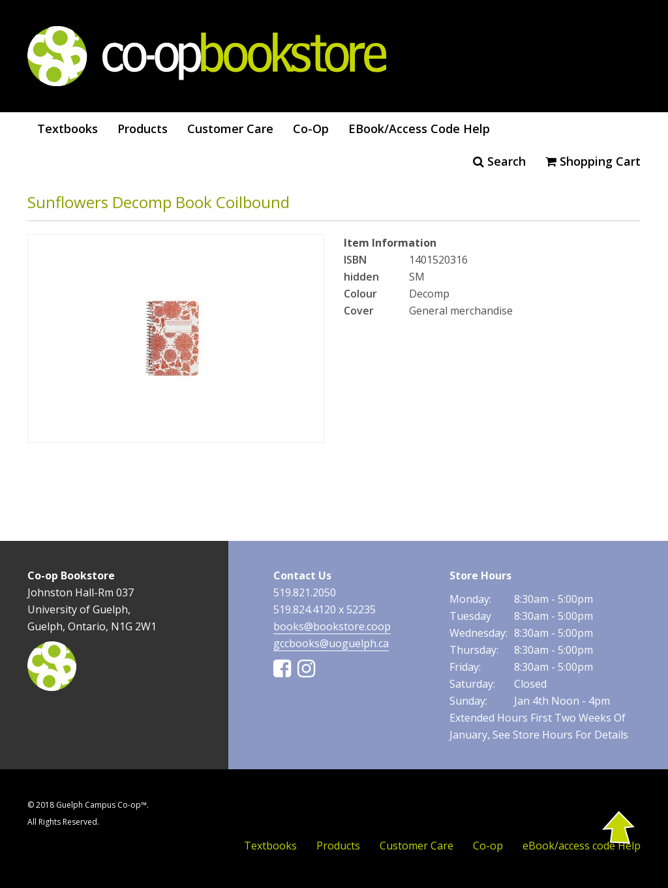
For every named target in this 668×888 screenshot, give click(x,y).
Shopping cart (593, 161)
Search (499, 161)
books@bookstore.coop (332, 626)
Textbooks (67, 128)
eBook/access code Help (419, 128)
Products (142, 128)
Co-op (311, 128)
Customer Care (230, 128)
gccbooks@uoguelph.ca (331, 643)
